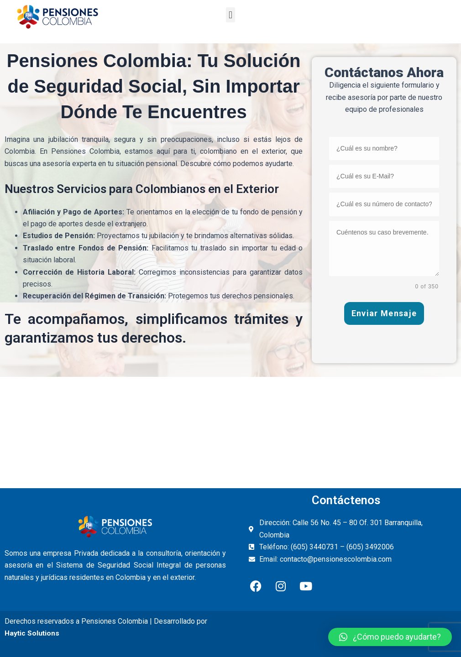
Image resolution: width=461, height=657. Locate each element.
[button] (230, 14)
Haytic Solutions (32, 633)
